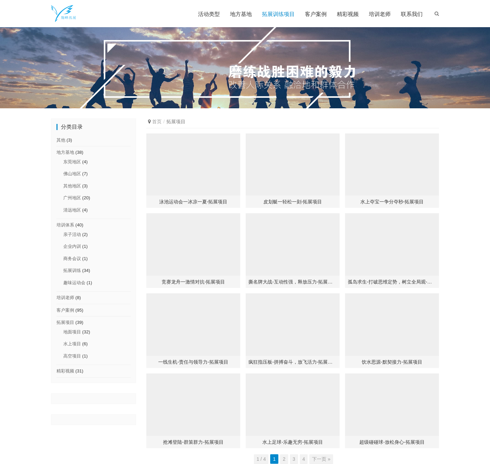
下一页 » (321, 459)
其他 (60, 140)
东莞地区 (72, 161)
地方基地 (241, 14)
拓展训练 (72, 270)
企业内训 (72, 246)
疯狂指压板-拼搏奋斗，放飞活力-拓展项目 (292, 362)
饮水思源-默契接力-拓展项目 (392, 362)
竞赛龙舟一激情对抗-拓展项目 (193, 282)
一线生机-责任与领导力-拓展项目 (193, 362)
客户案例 (316, 14)
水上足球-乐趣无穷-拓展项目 (292, 442)
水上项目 (72, 343)
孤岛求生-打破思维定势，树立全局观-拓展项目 (392, 282)
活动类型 (209, 14)
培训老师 (380, 14)
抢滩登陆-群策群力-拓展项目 (193, 442)
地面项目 (72, 331)
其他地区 (72, 185)
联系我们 (412, 14)
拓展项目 (65, 322)
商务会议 (72, 258)
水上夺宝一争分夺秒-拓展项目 (392, 201)
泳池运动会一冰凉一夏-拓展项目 (193, 201)
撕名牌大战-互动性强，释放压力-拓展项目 (292, 282)
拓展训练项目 (278, 14)
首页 (157, 121)
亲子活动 (72, 234)
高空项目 (72, 356)
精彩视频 (348, 14)
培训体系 (65, 224)
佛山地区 (72, 173)
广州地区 (72, 197)
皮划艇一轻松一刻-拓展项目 (292, 201)
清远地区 (72, 210)
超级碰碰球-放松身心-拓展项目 (391, 442)
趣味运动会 (74, 282)
